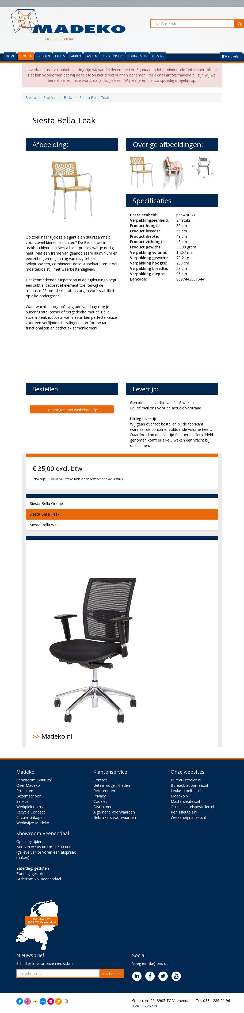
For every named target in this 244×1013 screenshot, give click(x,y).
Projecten (24, 790)
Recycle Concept (30, 812)
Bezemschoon (28, 796)
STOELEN (25, 56)
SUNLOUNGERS (112, 56)
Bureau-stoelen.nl (186, 779)
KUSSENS (157, 56)
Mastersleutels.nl (185, 801)
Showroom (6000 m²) (35, 779)
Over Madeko (28, 785)
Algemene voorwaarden (114, 812)
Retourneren (104, 790)
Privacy (99, 796)
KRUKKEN (43, 56)
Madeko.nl (96, 643)
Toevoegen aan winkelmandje (72, 409)
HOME (10, 56)
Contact (100, 779)
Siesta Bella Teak (44, 514)
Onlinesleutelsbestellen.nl (192, 806)
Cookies (100, 801)
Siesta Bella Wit (43, 524)
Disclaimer (102, 806)
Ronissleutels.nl (184, 812)
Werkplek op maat (32, 806)
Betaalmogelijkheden (111, 785)
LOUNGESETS (137, 56)
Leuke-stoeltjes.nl (186, 790)
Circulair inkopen (30, 817)
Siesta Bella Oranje (46, 503)
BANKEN (75, 56)
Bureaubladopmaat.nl (189, 785)
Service (22, 801)
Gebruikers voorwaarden (114, 817)
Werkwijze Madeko (32, 822)
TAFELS (60, 56)
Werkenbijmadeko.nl (188, 817)
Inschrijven (111, 973)
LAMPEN (91, 56)
